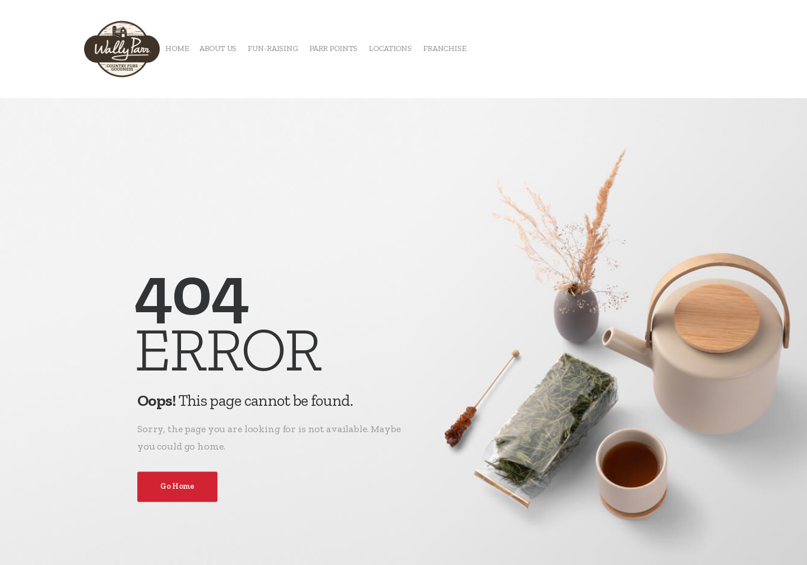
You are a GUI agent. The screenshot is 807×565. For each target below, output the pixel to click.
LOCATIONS (390, 48)
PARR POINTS (333, 48)
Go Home (177, 487)
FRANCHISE (444, 48)
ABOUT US (218, 48)
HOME (176, 48)
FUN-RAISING (273, 48)
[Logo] (122, 49)
